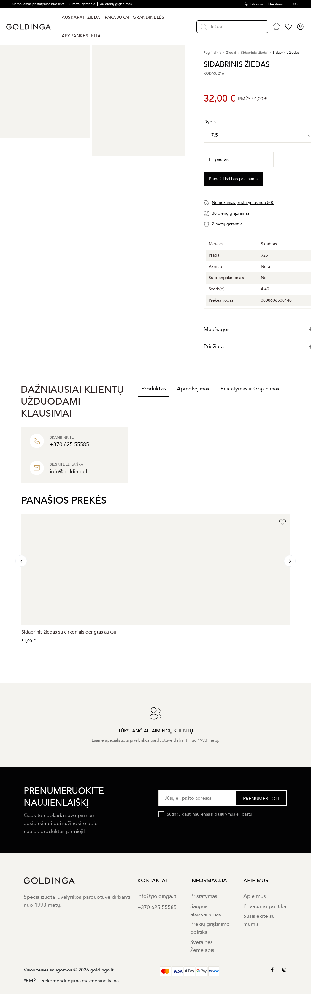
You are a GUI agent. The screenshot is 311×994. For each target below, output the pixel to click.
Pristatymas (203, 896)
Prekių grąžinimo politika (210, 928)
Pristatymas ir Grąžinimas (249, 388)
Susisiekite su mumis (259, 920)
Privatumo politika (264, 906)
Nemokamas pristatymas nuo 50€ (38, 3)
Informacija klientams (266, 4)
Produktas (153, 388)
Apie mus (254, 896)
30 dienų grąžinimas (116, 3)
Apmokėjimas (193, 388)
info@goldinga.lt (156, 896)
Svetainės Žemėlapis (202, 946)
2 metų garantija (82, 3)
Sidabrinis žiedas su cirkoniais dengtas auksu (68, 632)
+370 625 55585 (157, 907)
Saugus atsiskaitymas (205, 910)
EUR (294, 4)
